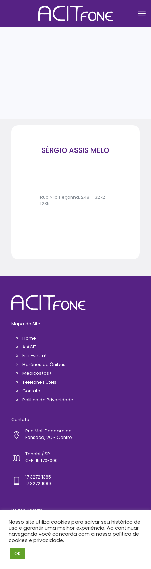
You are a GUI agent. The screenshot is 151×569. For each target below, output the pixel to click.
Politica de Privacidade (47, 400)
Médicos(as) (36, 373)
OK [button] (17, 553)
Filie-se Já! (34, 355)
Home (29, 338)
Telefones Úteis (39, 382)
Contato (31, 391)
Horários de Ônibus (43, 364)
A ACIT (29, 347)
